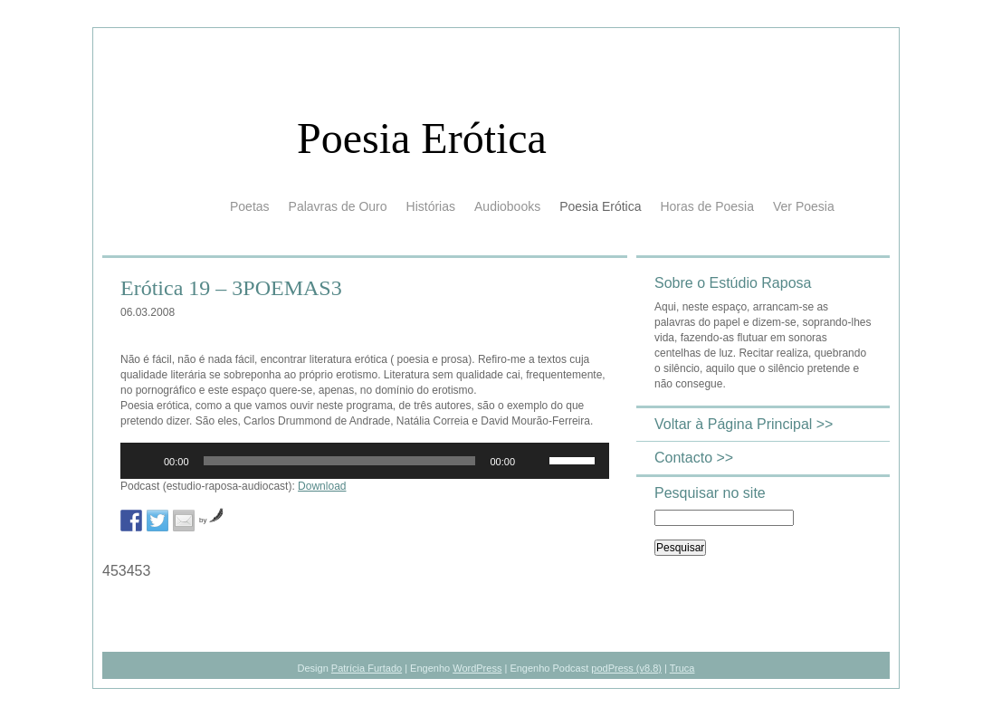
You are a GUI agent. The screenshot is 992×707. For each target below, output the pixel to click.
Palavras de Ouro (338, 206)
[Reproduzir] (144, 461)
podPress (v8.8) (626, 668)
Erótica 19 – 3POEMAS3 (231, 288)
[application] (364, 461)
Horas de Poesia (707, 206)
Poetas (250, 206)
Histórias (430, 206)
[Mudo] (535, 461)
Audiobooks (507, 206)
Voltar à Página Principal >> (743, 424)
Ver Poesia (804, 206)
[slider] (340, 460)
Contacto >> (693, 457)
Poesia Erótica (422, 138)
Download (322, 486)
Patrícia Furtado (366, 668)
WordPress (477, 668)
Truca (682, 668)
